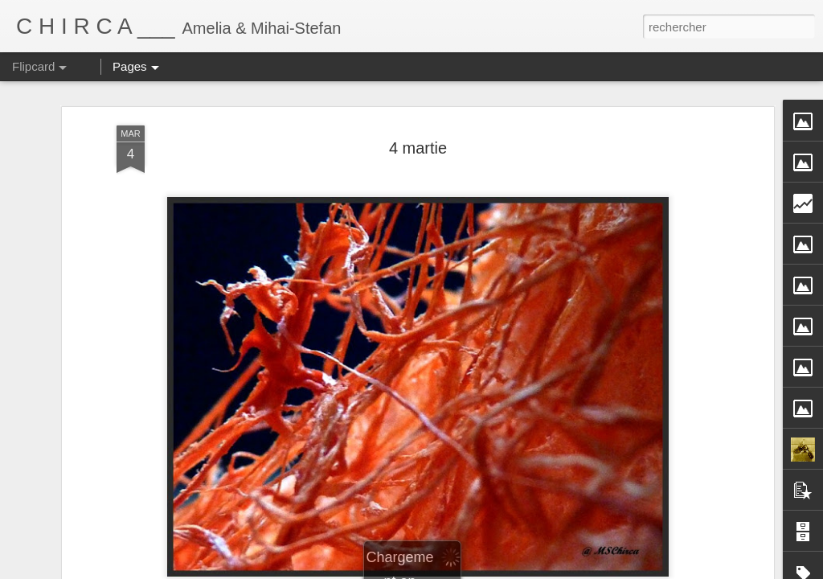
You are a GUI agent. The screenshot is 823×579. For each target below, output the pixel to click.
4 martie (418, 131)
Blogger (526, 570)
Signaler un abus (579, 570)
